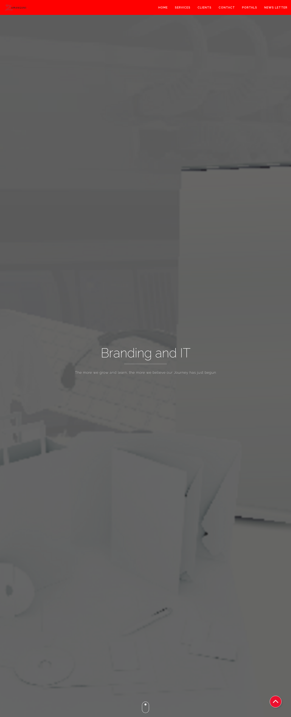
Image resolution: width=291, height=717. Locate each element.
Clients (205, 8)
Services (182, 8)
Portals (249, 8)
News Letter (275, 8)
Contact (227, 8)
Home (163, 8)
